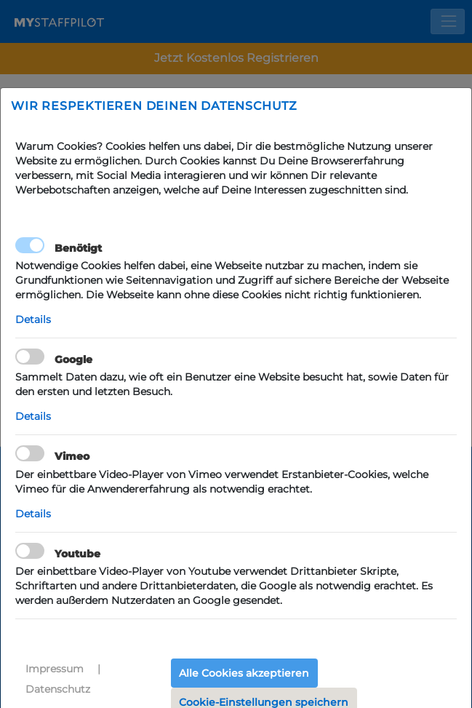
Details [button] (33, 319)
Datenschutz (57, 689)
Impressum (54, 668)
